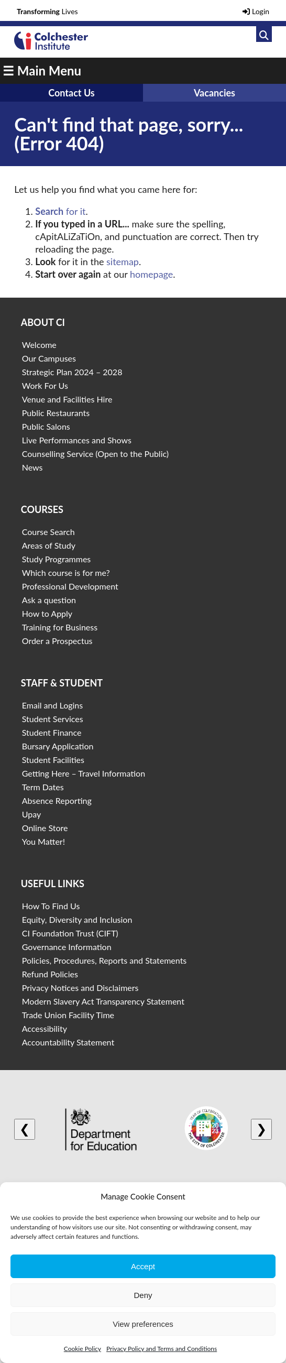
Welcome (39, 345)
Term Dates (43, 787)
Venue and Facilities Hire (67, 399)
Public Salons (46, 426)
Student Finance (52, 732)
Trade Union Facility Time (68, 1015)
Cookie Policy (82, 1349)
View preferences (143, 1324)
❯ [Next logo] (261, 1129)
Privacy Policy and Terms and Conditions (161, 1349)
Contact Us (71, 93)
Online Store (45, 828)
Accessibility (44, 1028)
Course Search (48, 532)
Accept (143, 1266)
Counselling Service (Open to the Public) (95, 454)
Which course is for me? (66, 572)
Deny (143, 1295)
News (32, 467)
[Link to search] (264, 34)
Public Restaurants (56, 413)
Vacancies (214, 93)
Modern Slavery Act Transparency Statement (103, 1001)
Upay (31, 814)
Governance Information (67, 947)
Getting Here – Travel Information (83, 773)
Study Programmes (56, 559)
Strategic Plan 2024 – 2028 (72, 372)
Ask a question (49, 600)
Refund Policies (50, 974)
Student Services (52, 719)
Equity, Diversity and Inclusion (77, 919)
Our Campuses (49, 358)
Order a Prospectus (57, 641)
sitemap (122, 261)
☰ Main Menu (42, 70)
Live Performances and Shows (76, 440)
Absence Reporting (57, 800)
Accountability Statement (68, 1042)
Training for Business (59, 627)
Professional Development (70, 586)
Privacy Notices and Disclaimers (80, 988)
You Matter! (43, 841)
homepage (151, 274)
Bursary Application (58, 746)
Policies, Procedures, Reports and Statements (104, 960)
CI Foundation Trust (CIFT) (70, 933)
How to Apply (47, 613)
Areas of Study (48, 545)
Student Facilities (53, 760)
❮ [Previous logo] (24, 1129)
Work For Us (45, 385)
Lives (47, 11)
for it (60, 211)
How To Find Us (51, 906)
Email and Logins (52, 705)
